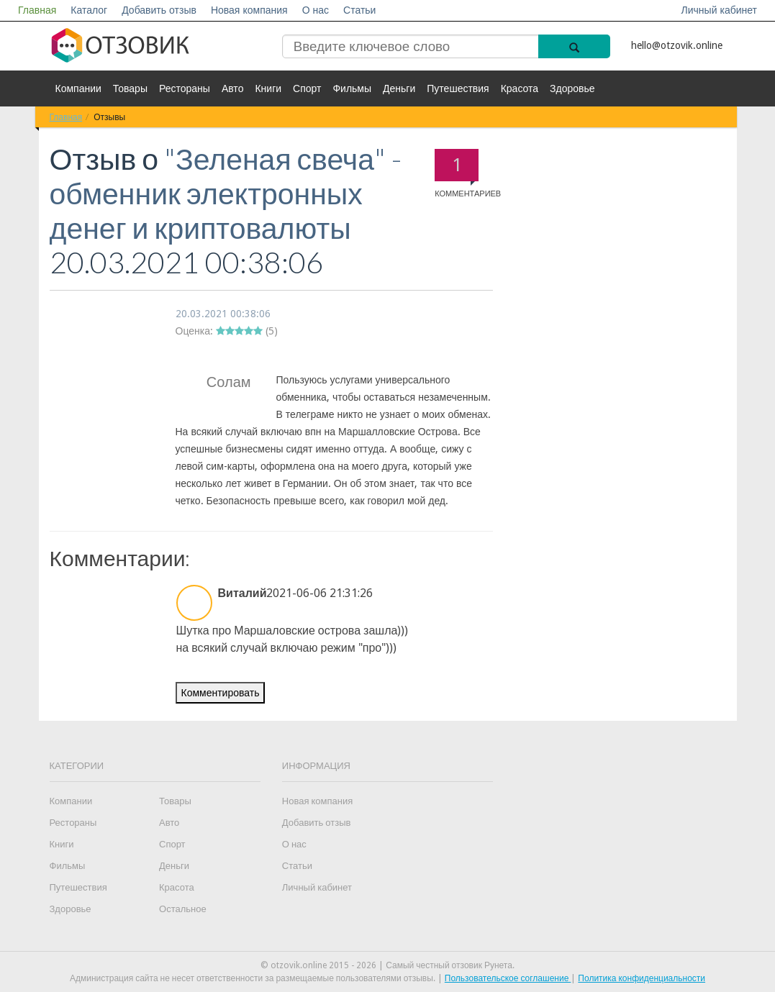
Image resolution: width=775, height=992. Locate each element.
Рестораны (184, 88)
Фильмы (351, 88)
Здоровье (572, 88)
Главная (37, 10)
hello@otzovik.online (676, 45)
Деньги (399, 88)
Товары (130, 88)
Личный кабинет (719, 10)
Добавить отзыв (159, 10)
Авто (233, 88)
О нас (315, 10)
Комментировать (220, 693)
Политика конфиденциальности (641, 978)
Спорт (307, 88)
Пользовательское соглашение (508, 978)
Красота (519, 88)
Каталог (89, 10)
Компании (78, 88)
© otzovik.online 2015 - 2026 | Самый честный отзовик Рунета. (387, 965)
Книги (268, 88)
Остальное (183, 909)
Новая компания (249, 10)
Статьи (359, 10)
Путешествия (458, 88)
